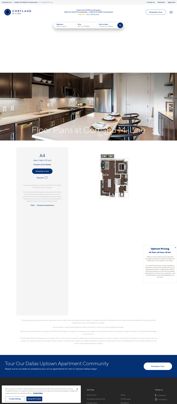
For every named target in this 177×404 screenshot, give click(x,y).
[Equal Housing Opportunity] (44, 355)
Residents (161, 2)
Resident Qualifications (45, 153)
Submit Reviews (87, 389)
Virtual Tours (92, 351)
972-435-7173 (49, 343)
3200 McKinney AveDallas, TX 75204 (52, 348)
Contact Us (151, 2)
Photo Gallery (93, 355)
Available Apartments (96, 347)
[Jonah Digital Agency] (167, 387)
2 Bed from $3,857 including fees (101, 12)
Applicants (171, 2)
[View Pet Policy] (62, 355)
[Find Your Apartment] (120, 26)
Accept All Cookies (34, 399)
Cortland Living (93, 363)
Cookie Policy (38, 393)
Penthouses (126, 347)
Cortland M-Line (47, 2)
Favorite (42, 126)
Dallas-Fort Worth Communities (26, 2)
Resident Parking (128, 355)
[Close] (77, 389)
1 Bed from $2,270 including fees (75, 12)
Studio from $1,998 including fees (89, 10)
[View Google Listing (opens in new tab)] (88, 15)
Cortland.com (7, 2)
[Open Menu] (170, 13)
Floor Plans (91, 343)
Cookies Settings (15, 399)
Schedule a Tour (155, 13)
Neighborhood (93, 367)
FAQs (32, 153)
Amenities (91, 359)
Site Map (98, 389)
